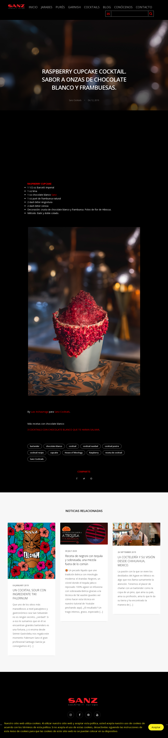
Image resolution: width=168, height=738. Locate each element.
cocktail (72, 446)
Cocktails (92, 7)
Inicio (33, 7)
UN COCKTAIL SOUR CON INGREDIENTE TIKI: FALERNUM (29, 594)
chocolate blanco (54, 446)
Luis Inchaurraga (39, 411)
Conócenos (123, 7)
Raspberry (94, 452)
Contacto (144, 7)
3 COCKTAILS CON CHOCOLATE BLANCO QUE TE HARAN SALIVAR (63, 429)
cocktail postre (112, 446)
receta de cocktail (113, 452)
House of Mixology (74, 452)
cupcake (54, 452)
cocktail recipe (37, 452)
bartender (34, 446)
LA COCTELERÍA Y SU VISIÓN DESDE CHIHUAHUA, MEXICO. (136, 561)
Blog (107, 7)
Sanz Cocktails (37, 459)
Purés (60, 7)
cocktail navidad (90, 446)
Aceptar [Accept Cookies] (156, 727)
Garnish (74, 7)
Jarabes (46, 7)
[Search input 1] (130, 14)
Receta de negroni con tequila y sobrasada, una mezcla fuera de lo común (84, 560)
